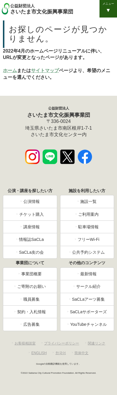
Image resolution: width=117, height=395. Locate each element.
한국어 (60, 353)
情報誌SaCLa (31, 239)
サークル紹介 (88, 286)
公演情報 (31, 201)
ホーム (10, 70)
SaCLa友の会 (31, 252)
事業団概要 (31, 274)
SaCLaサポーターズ (88, 311)
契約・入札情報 (31, 311)
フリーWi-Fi (88, 239)
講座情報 (31, 227)
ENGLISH (39, 353)
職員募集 (31, 299)
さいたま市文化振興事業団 (63, 9)
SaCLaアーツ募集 (88, 299)
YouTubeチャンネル (88, 324)
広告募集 (31, 324)
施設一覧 (88, 201)
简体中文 (81, 353)
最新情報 (88, 274)
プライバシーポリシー (61, 343)
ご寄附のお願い (31, 286)
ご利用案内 (88, 214)
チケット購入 (31, 214)
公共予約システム (88, 252)
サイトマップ (45, 70)
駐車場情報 (88, 227)
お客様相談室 (25, 343)
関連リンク (96, 343)
